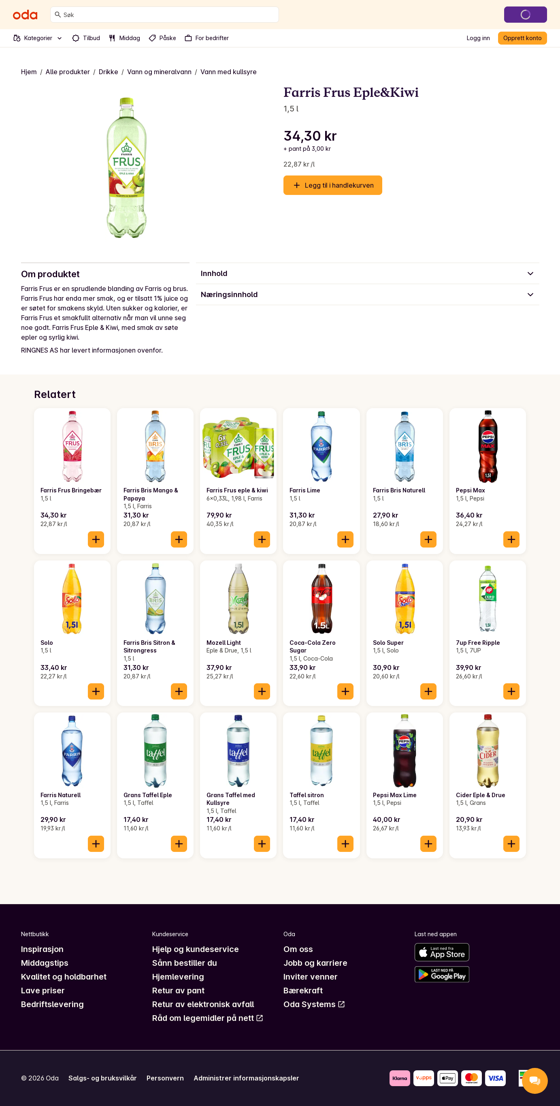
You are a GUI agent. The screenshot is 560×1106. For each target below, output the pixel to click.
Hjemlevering (178, 977)
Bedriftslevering (52, 1004)
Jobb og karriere (315, 963)
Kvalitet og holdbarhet (63, 977)
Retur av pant (178, 990)
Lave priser (43, 990)
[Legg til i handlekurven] (96, 539)
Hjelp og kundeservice (195, 949)
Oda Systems (314, 1004)
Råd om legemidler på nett (208, 1018)
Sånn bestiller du (184, 963)
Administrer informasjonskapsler (246, 1078)
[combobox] (169, 14)
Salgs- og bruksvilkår (102, 1078)
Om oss (298, 949)
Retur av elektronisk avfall (203, 1004)
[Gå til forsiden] (25, 14)
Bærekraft (303, 990)
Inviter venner (310, 977)
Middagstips (44, 963)
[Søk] (58, 15)
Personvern (165, 1078)
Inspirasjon (42, 949)
